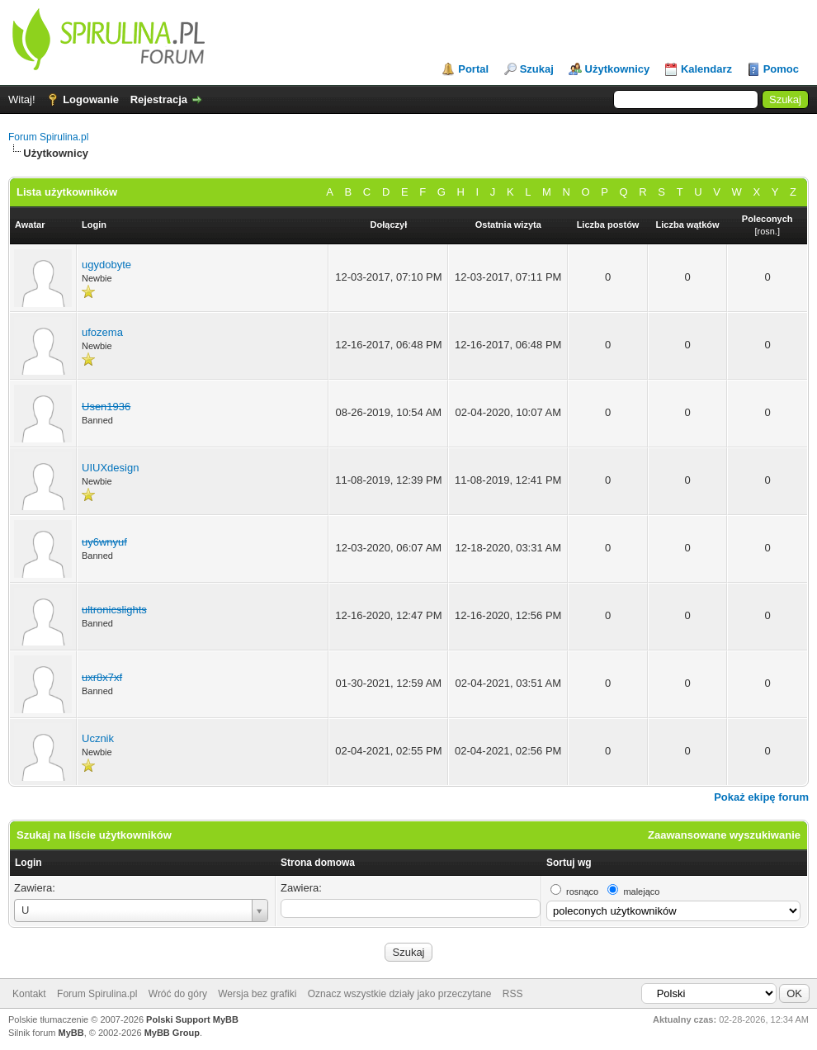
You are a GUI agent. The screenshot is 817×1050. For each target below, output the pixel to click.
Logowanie (91, 99)
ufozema (102, 332)
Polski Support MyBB (192, 1019)
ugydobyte (106, 264)
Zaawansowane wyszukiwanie (724, 835)
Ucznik (98, 738)
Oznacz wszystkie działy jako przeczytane (400, 994)
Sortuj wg (569, 862)
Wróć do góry (178, 994)
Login (28, 862)
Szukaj (537, 69)
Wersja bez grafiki (257, 994)
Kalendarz (706, 69)
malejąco (641, 891)
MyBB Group (172, 1033)
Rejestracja (158, 99)
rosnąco (582, 891)
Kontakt (29, 994)
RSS (513, 994)
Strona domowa (318, 862)
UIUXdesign (110, 467)
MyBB (71, 1033)
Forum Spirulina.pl (48, 137)
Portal (473, 69)
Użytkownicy (617, 69)
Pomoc (781, 69)
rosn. (767, 231)
